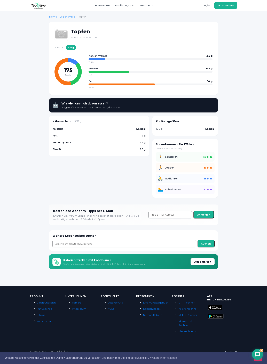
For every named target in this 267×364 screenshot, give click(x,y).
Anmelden (203, 214)
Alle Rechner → (187, 331)
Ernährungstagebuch (155, 302)
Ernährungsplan (125, 5)
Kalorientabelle (152, 308)
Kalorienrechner (187, 308)
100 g (71, 47)
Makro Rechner (187, 314)
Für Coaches (44, 308)
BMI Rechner (186, 302)
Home (53, 16)
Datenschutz (115, 302)
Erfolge (41, 314)
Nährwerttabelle (152, 314)
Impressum (79, 308)
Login (206, 5)
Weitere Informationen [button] (163, 357)
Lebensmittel (102, 5)
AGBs (111, 308)
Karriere (76, 302)
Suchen (206, 243)
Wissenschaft (44, 321)
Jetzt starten (226, 5)
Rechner (147, 5)
